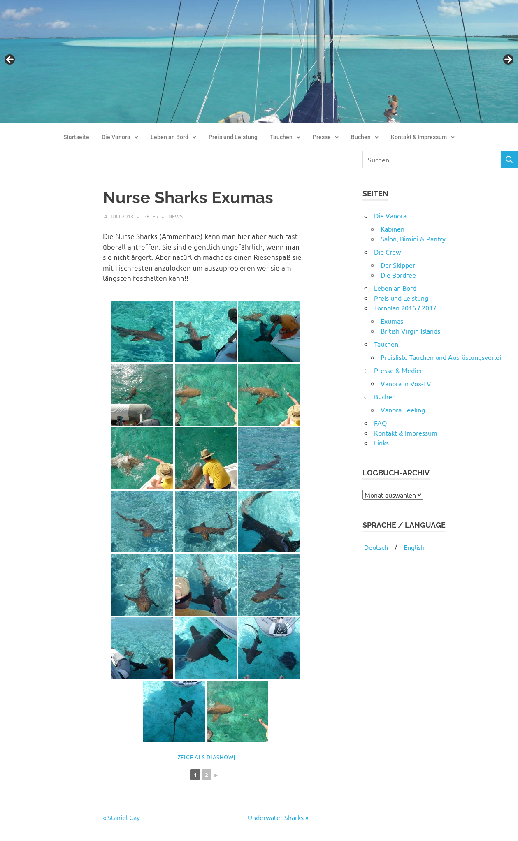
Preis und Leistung (233, 137)
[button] (119, 137)
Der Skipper (398, 265)
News (175, 216)
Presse (326, 137)
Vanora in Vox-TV (406, 383)
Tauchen (285, 137)
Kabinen (392, 229)
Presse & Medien (399, 370)
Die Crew (387, 252)
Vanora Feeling (403, 409)
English (414, 547)
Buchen (365, 137)
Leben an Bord (173, 137)
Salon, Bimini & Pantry (413, 238)
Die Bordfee (398, 275)
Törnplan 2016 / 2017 (405, 308)
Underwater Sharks (276, 817)
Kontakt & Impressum (423, 137)
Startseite (76, 137)
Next (508, 60)
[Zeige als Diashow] (205, 756)
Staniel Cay (123, 817)
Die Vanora (120, 137)
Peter (150, 216)
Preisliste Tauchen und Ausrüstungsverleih (443, 357)
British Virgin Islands (410, 331)
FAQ (380, 423)
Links (381, 442)
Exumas (392, 321)
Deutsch (375, 547)
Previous (10, 60)
